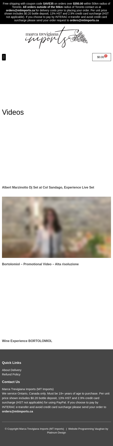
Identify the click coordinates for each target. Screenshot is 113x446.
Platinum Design (56, 432)
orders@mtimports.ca (20, 10)
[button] (4, 57)
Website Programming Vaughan (86, 428)
